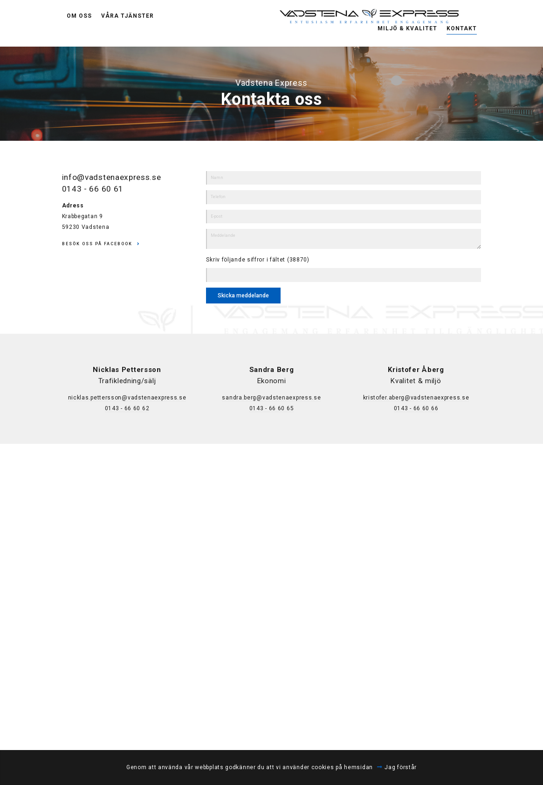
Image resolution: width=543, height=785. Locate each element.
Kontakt (462, 23)
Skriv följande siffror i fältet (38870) (257, 259)
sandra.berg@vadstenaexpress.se (271, 397)
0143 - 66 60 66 (416, 408)
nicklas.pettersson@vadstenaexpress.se (127, 397)
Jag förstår (401, 767)
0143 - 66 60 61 (93, 188)
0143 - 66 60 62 (127, 408)
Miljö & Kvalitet (407, 23)
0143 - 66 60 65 (271, 408)
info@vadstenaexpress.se (114, 177)
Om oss (79, 23)
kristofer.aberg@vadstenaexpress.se (416, 397)
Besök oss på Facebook (97, 243)
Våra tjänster (127, 23)
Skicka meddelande (243, 295)
